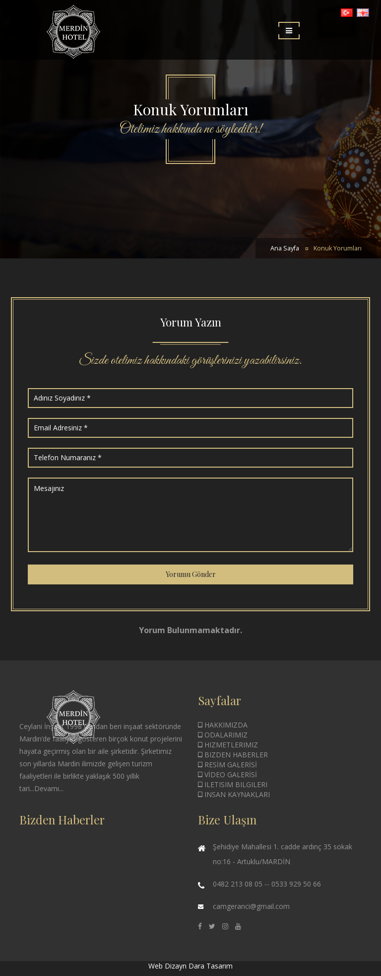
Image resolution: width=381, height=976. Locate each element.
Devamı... (49, 788)
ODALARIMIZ (223, 734)
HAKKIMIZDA (223, 725)
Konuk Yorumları (338, 248)
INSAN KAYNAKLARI (234, 794)
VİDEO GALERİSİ (227, 774)
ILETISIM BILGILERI (232, 784)
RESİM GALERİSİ (227, 764)
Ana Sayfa (284, 248)
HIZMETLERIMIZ (228, 744)
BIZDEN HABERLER (233, 754)
